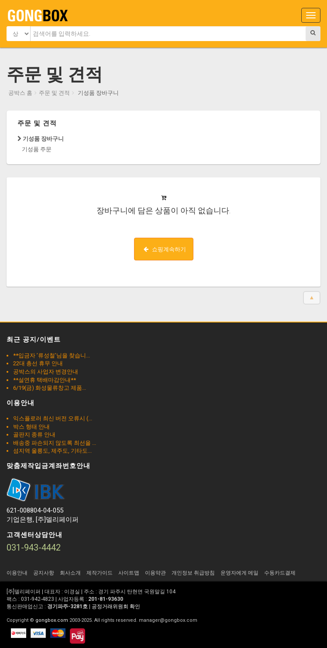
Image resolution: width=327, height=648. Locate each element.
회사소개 (70, 573)
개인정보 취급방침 (193, 573)
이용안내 (17, 573)
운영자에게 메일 (239, 573)
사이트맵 (128, 573)
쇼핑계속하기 (165, 249)
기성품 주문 (37, 149)
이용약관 (155, 573)
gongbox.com (51, 620)
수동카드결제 (280, 573)
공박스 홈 (20, 93)
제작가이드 (99, 573)
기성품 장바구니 (40, 138)
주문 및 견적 (54, 93)
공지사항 (43, 573)
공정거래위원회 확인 (116, 606)
